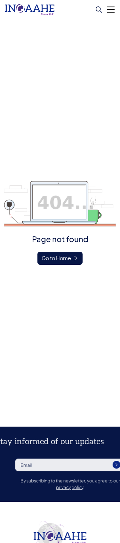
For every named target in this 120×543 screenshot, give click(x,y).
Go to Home (56, 258)
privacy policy (81, 486)
